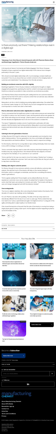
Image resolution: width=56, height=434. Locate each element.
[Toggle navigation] (54, 2)
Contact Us (5, 409)
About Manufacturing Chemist (11, 401)
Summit (33, 68)
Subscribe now (36, 324)
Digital (3, 54)
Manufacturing (23, 296)
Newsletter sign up (8, 406)
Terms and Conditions (9, 413)
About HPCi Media (7, 404)
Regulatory (24, 271)
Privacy (4, 416)
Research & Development (48, 296)
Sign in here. (15, 360)
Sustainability (23, 244)
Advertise (5, 411)
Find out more (6, 364)
